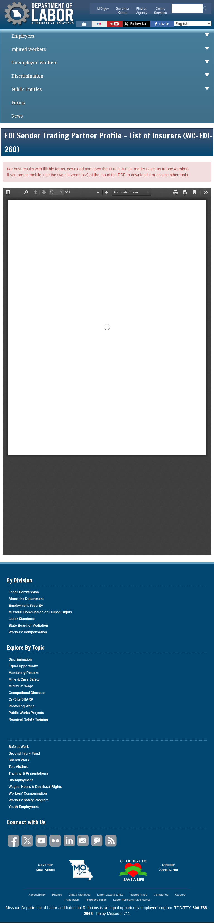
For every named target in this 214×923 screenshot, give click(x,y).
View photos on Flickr (99, 24)
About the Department (26, 599)
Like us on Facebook (162, 24)
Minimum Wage (21, 686)
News (17, 116)
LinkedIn (69, 841)
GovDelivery (97, 841)
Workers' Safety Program (28, 800)
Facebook (14, 841)
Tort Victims (18, 767)
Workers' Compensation (28, 632)
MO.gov (103, 9)
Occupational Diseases (27, 693)
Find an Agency (141, 11)
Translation (71, 899)
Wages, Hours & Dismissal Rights (35, 787)
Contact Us (161, 894)
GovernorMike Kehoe (45, 867)
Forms (18, 102)
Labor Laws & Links (110, 894)
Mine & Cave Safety (24, 679)
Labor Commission (24, 592)
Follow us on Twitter (136, 24)
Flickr (55, 841)
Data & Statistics (80, 894)
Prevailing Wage (21, 706)
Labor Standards (22, 619)
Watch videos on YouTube (115, 24)
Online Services (160, 11)
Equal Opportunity (23, 666)
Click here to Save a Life (133, 870)
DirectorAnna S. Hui (168, 867)
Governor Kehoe (123, 11)
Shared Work (19, 760)
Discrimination (112, 76)
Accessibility (36, 894)
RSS (111, 841)
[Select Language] (192, 23)
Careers (180, 894)
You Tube (41, 841)
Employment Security (26, 605)
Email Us (79, 837)
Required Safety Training (28, 719)
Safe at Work (19, 747)
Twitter (27, 841)
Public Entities (112, 89)
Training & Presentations (28, 773)
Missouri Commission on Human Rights (40, 612)
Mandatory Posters (24, 673)
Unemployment (21, 780)
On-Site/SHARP (21, 699)
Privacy (57, 894)
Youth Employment (24, 807)
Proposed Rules (96, 899)
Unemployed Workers (112, 63)
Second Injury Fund (24, 753)
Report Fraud (138, 894)
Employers (112, 36)
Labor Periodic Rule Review (131, 899)
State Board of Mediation (28, 625)
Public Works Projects (26, 713)
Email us (84, 24)
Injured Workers (112, 49)
